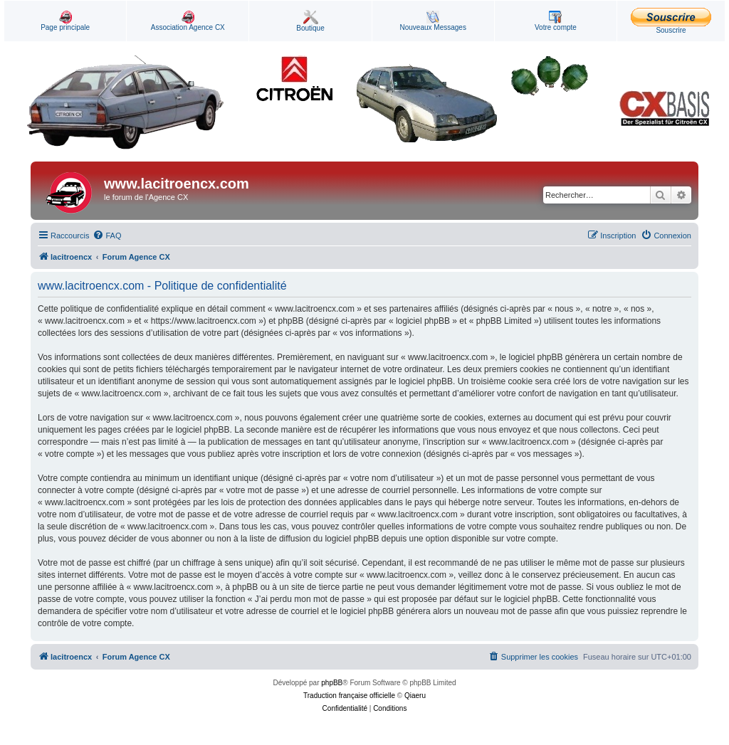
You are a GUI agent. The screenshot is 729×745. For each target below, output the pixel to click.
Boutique (310, 21)
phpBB (331, 683)
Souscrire (671, 21)
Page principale (65, 21)
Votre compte (556, 21)
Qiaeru (415, 695)
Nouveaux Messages (433, 21)
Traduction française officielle (349, 695)
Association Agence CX (188, 21)
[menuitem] (107, 235)
